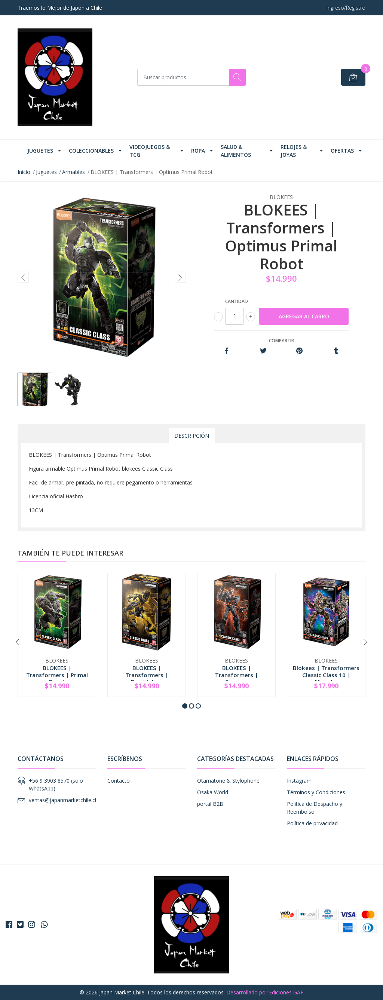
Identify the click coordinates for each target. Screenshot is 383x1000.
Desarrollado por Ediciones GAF (264, 992)
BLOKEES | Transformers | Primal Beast (57, 674)
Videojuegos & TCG (149, 150)
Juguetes (40, 150)
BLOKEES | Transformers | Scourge (236, 674)
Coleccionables (91, 150)
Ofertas (342, 150)
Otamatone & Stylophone (228, 780)
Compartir (281, 340)
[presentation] (23, 277)
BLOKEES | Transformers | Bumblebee (146, 674)
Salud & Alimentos (236, 150)
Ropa (198, 150)
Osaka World (212, 792)
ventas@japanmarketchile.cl (62, 800)
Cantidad (236, 301)
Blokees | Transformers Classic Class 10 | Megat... (326, 674)
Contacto (118, 780)
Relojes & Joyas (294, 150)
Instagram (299, 780)
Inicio (24, 171)
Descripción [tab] (191, 435)
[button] (184, 706)
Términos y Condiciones (316, 792)
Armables (73, 171)
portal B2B (210, 803)
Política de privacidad (312, 823)
